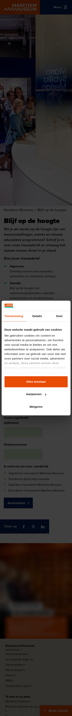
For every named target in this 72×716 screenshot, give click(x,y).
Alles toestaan (36, 381)
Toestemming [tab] (13, 316)
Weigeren (35, 406)
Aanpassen (36, 394)
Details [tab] (37, 316)
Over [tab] (59, 316)
